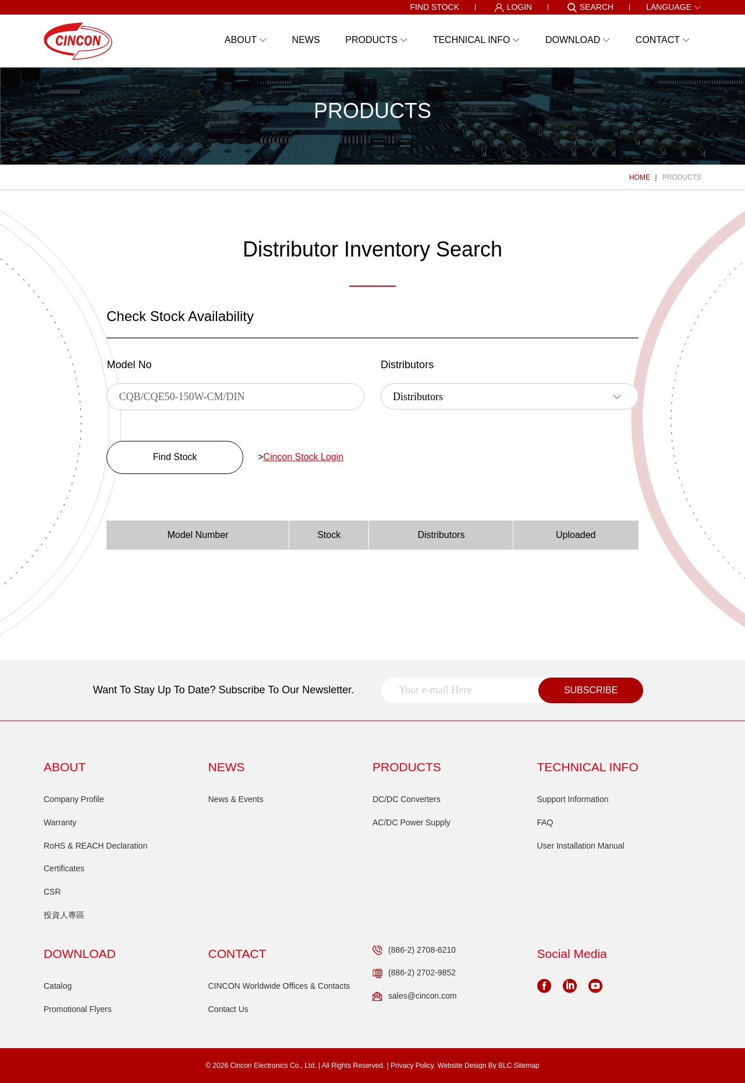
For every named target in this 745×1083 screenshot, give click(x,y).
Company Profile (74, 799)
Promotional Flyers (78, 1009)
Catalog (58, 986)
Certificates (64, 868)
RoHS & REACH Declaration (95, 845)
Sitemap (527, 1065)
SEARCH (590, 7)
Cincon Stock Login (303, 457)
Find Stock (175, 457)
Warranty (60, 822)
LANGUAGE (673, 7)
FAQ (545, 822)
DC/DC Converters (406, 799)
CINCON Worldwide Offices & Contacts (279, 986)
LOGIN (513, 7)
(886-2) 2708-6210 (414, 950)
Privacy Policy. (413, 1065)
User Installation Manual (581, 845)
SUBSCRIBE (591, 690)
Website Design (462, 1065)
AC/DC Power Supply (411, 822)
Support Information (573, 799)
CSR (52, 891)
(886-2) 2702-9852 (414, 973)
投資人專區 (64, 915)
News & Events (236, 799)
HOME (639, 177)
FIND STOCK (434, 7)
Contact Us (228, 1009)
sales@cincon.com (414, 996)
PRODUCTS (681, 177)
